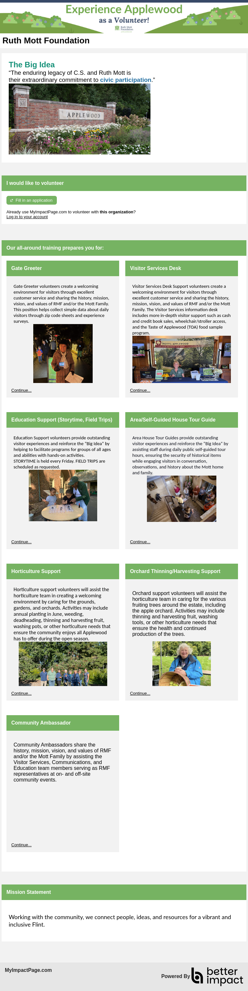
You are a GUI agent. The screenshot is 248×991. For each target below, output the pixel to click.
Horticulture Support (35, 571)
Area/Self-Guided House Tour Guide (173, 419)
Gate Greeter (26, 268)
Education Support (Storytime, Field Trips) (61, 419)
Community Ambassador (41, 723)
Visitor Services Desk (155, 268)
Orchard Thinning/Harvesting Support (175, 571)
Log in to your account (27, 216)
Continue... (21, 390)
